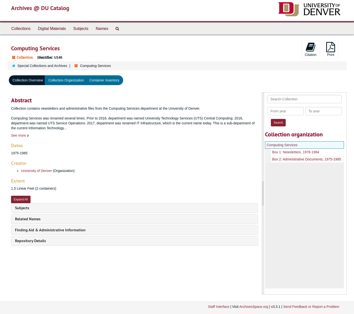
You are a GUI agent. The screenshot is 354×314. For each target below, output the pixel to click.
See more (20, 135)
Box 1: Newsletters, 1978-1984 (295, 152)
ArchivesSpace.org (253, 307)
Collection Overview (28, 80)
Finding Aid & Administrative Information (50, 230)
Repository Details (30, 240)
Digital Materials (52, 28)
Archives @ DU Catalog (40, 8)
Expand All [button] (21, 199)
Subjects (80, 28)
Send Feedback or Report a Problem (311, 307)
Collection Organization (66, 80)
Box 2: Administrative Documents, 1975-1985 (306, 159)
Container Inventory (104, 80)
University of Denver (36, 171)
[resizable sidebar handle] (263, 193)
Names (102, 28)
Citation (310, 49)
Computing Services (282, 145)
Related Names (28, 219)
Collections (20, 28)
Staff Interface (218, 307)
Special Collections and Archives (42, 66)
